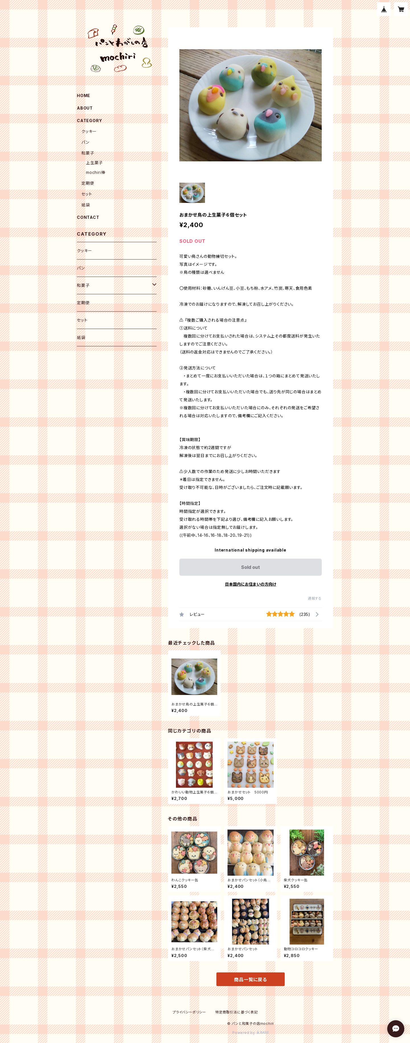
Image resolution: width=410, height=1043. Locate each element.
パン (85, 142)
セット (86, 194)
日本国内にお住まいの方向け (250, 584)
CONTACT (88, 217)
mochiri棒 (95, 172)
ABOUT (85, 108)
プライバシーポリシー (189, 1012)
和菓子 (87, 153)
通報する (315, 598)
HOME (83, 95)
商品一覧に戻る (250, 979)
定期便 (87, 183)
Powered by (250, 1032)
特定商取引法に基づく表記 (236, 1012)
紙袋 (85, 204)
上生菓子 (94, 162)
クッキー (89, 131)
